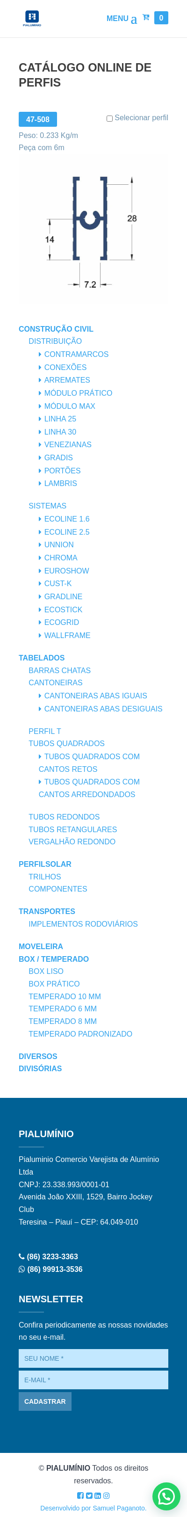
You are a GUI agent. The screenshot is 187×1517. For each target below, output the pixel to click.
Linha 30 (60, 432)
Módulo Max (69, 406)
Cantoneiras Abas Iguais (95, 696)
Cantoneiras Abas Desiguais (103, 709)
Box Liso (46, 971)
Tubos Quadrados (67, 744)
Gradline (63, 597)
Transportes (47, 911)
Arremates (67, 380)
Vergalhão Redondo (72, 842)
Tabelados (42, 658)
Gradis (58, 458)
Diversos (38, 1056)
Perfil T (45, 731)
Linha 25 (60, 419)
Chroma (61, 558)
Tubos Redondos (64, 817)
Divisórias (40, 1069)
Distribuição (55, 341)
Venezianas (68, 445)
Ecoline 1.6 (67, 519)
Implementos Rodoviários (83, 924)
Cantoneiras (55, 683)
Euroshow (66, 571)
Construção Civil (56, 329)
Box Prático (54, 984)
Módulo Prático (78, 393)
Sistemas (47, 506)
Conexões (65, 367)
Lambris (60, 483)
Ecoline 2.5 (67, 532)
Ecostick (63, 610)
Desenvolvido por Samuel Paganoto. (93, 1508)
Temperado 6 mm (63, 1009)
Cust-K (58, 584)
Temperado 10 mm (65, 997)
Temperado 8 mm (63, 1021)
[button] (166, 1496)
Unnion (59, 545)
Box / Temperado (54, 959)
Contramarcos (76, 354)
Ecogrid (61, 622)
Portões (62, 471)
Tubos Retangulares (73, 830)
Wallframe (67, 635)
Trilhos (45, 877)
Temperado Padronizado (80, 1034)
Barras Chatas (60, 671)
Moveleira (41, 947)
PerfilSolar (45, 864)
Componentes (58, 889)
